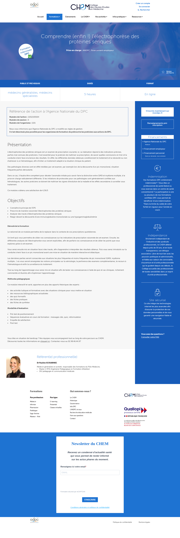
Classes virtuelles (56, 407)
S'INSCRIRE (90, 500)
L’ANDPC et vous (76, 409)
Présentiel (53, 404)
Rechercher (145, 10)
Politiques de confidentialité (122, 522)
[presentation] (79, 484)
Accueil (40, 17)
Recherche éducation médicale (81, 412)
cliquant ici (45, 341)
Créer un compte (143, 3)
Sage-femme (34, 413)
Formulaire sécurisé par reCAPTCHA (72, 492)
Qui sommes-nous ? (80, 391)
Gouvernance (74, 403)
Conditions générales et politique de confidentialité (90, 507)
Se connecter (144, 7)
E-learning (53, 401)
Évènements (70, 17)
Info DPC (73, 406)
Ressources (137, 17)
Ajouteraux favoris (170, 72)
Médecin (33, 401)
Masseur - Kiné (35, 416)
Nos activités (101, 17)
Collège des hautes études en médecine (90, 9)
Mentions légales (144, 522)
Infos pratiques (119, 17)
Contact (73, 418)
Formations (54, 17)
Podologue (33, 410)
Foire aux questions (76, 415)
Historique (73, 400)
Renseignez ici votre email (73, 467)
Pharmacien (34, 407)
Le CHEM (85, 17)
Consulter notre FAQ (150, 337)
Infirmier (33, 404)
